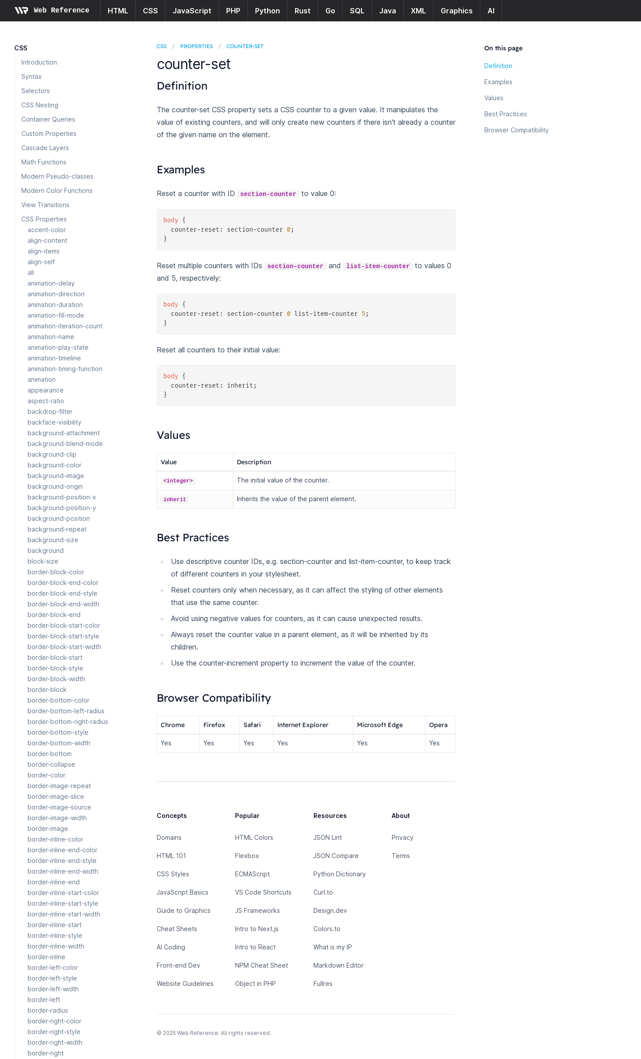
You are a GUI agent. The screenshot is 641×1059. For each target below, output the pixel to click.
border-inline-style (55, 935)
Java (387, 10)
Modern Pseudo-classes (57, 176)
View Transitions (45, 205)
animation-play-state (58, 347)
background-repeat (57, 529)
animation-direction (56, 294)
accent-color (47, 229)
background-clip (52, 454)
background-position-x (62, 497)
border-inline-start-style (63, 903)
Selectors (35, 90)
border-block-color (56, 572)
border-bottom (50, 753)
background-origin (55, 486)
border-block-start (55, 657)
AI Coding (171, 947)
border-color (46, 775)
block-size (43, 561)
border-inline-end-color (62, 850)
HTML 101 (171, 855)
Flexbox (247, 855)
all (31, 272)
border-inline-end (54, 882)
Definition (498, 66)
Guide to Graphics (184, 910)
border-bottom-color (58, 700)
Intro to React (255, 947)
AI (491, 10)
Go (330, 10)
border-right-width (55, 1042)
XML (418, 10)
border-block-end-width (63, 604)
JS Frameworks (257, 910)
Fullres (323, 983)
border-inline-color (55, 839)
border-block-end (54, 614)
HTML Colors (254, 837)
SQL (357, 10)
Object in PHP (255, 983)
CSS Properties (44, 219)
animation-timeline (54, 358)
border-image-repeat (59, 785)
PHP (233, 10)
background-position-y (62, 507)
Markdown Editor (338, 965)
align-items (44, 251)
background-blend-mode (65, 443)
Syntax (31, 76)
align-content (47, 240)
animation (42, 379)
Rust (303, 10)
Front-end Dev (178, 965)
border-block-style (55, 668)
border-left (44, 999)
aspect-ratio (46, 401)
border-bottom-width (59, 743)
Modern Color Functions (57, 190)
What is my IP (332, 947)
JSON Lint (327, 837)
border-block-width (56, 679)
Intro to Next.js (257, 928)
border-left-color (53, 967)
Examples (498, 82)
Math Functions (43, 162)
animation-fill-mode (56, 315)
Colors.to (327, 928)
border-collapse (51, 764)
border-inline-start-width (64, 914)
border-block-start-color (64, 625)
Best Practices (505, 114)
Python (267, 10)
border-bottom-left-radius (66, 711)
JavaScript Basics (182, 892)
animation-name (51, 336)
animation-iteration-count (65, 326)
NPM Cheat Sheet (261, 965)
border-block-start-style (63, 636)
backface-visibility (54, 422)
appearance (46, 390)
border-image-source (59, 807)
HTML (118, 10)
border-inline (46, 957)
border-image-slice (56, 796)
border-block (47, 689)
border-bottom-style (58, 732)
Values (493, 98)
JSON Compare (336, 855)
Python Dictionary (339, 874)
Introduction (39, 62)
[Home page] (51, 10)
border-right (46, 1053)
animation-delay (51, 283)
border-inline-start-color (63, 892)
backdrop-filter (50, 411)
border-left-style (52, 978)
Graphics (457, 10)
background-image (56, 475)
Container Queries (48, 119)
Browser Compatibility (516, 130)
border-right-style (54, 1031)
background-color (54, 465)
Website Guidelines (185, 983)
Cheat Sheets (177, 928)
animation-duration (55, 304)
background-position (59, 518)
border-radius (48, 1010)
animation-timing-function (65, 368)
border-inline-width (56, 946)
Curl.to (323, 892)
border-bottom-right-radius (68, 721)
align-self (41, 262)
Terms (401, 855)
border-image (48, 828)
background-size (53, 540)
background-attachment (64, 433)
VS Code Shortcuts (263, 892)
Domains (169, 837)
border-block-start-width (64, 646)
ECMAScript (252, 874)
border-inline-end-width (63, 871)
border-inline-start (54, 924)
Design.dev (330, 910)
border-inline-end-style (62, 860)
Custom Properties (49, 133)
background (46, 550)
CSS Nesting (39, 105)
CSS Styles (173, 874)
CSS (150, 10)
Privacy (403, 837)
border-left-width (53, 989)
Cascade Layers (45, 147)
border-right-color (54, 1021)
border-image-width (57, 818)
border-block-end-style (62, 593)
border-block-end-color (63, 582)
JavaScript (192, 10)
